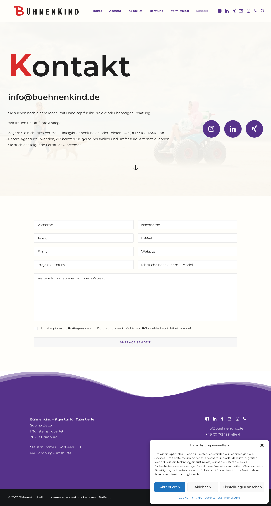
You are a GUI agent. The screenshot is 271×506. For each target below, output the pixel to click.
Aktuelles (132, 10)
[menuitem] (93, 11)
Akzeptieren (169, 487)
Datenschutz (213, 497)
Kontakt (198, 10)
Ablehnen (202, 487)
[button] (262, 445)
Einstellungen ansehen (242, 487)
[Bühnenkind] (40, 11)
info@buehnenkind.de (54, 97)
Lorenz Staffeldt (99, 497)
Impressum (232, 497)
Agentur (111, 10)
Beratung (153, 10)
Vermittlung (176, 10)
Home (93, 10)
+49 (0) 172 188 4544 (139, 133)
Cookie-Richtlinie (190, 497)
